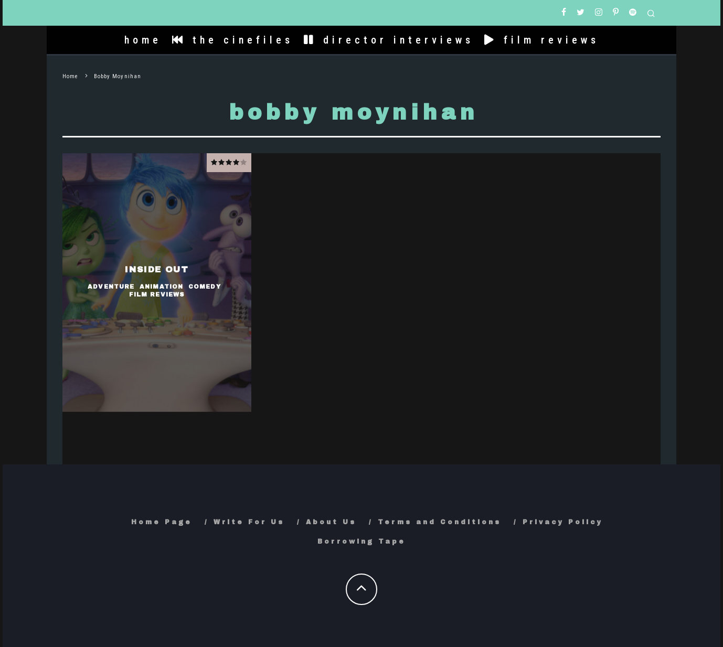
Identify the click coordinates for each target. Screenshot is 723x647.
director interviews (389, 40)
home (143, 40)
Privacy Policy (563, 522)
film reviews (541, 40)
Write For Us (249, 522)
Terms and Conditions (439, 522)
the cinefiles (232, 40)
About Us (331, 522)
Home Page (161, 522)
